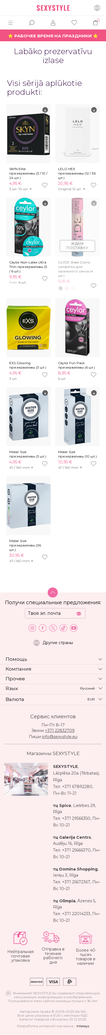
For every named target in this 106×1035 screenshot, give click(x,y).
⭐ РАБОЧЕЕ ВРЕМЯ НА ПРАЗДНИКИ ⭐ (53, 36)
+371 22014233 (76, 913)
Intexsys (83, 1026)
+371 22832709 (60, 730)
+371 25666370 (76, 850)
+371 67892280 (77, 786)
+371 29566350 (76, 818)
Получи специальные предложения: (53, 602)
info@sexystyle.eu (59, 736)
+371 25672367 (76, 881)
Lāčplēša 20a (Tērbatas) (76, 773)
